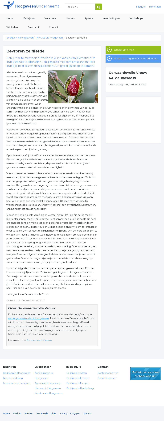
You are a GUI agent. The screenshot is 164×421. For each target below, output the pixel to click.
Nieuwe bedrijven (13, 378)
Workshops (136, 18)
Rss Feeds (42, 413)
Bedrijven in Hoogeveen (43, 7)
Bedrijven (29, 18)
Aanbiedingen (111, 18)
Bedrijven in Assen (76, 373)
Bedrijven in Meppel (77, 383)
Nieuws (70, 18)
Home (9, 18)
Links (53, 413)
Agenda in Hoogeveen (47, 383)
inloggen (141, 6)
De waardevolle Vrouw (39, 340)
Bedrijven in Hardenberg (80, 388)
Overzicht (33, 27)
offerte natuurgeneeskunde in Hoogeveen (137, 58)
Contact (53, 27)
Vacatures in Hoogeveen (48, 393)
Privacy (63, 413)
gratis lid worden (145, 373)
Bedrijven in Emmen (77, 378)
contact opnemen (124, 49)
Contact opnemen (108, 373)
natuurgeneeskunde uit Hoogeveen (28, 318)
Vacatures (50, 18)
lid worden (155, 6)
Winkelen (12, 27)
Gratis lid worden (107, 378)
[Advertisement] (133, 120)
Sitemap (28, 413)
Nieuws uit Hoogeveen (50, 37)
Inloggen (75, 413)
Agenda (89, 18)
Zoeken (17, 413)
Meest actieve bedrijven (16, 383)
